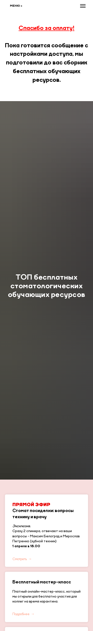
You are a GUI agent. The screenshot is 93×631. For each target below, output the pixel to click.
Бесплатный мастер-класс (41, 582)
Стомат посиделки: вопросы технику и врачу (43, 511)
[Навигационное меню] (83, 6)
